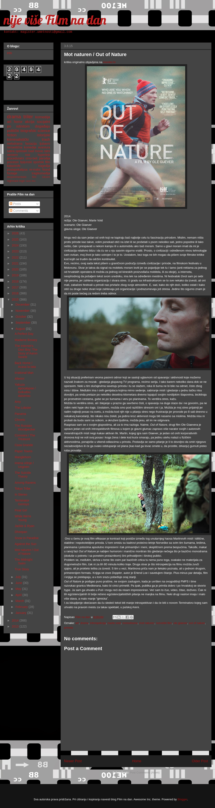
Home (137, 761)
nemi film (31, 181)
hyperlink (44, 155)
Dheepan (21, 532)
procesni (13, 162)
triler (28, 116)
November (22, 310)
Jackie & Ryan (24, 526)
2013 (16, 626)
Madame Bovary (26, 340)
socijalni (43, 122)
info (9, 53)
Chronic (20, 419)
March (20, 601)
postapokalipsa (17, 169)
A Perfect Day (24, 334)
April (18, 595)
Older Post (200, 761)
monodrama (130, 623)
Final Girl (21, 510)
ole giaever (180, 623)
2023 (16, 251)
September (23, 322)
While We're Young (23, 518)
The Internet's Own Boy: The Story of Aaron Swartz (26, 351)
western (12, 155)
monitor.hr (109, 62)
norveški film (164, 623)
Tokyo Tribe (22, 488)
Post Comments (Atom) (144, 772)
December (22, 304)
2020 (16, 269)
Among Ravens (25, 482)
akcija (29, 122)
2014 (16, 620)
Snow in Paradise (27, 538)
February (22, 607)
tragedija (44, 166)
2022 (16, 257)
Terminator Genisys (22, 502)
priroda (68, 627)
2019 (16, 275)
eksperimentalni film (21, 177)
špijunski (26, 162)
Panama (20, 414)
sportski (38, 162)
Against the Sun (25, 544)
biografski (28, 131)
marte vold (114, 623)
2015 (16, 299)
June (19, 583)
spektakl (21, 151)
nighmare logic (16, 180)
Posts (15, 204)
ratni (47, 151)
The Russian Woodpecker (25, 427)
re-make (35, 169)
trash (46, 139)
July (18, 577)
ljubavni (45, 143)
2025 (16, 239)
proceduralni (15, 158)
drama (84, 623)
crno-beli (32, 158)
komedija (42, 117)
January (21, 613)
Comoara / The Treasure (25, 437)
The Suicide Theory (23, 474)
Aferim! (19, 378)
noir (27, 155)
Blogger (182, 799)
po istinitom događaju (28, 126)
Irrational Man (24, 372)
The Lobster (23, 407)
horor (18, 122)
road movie (35, 151)
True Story (22, 569)
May (18, 589)
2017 (16, 287)
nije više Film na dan (55, 19)
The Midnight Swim (23, 561)
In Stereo (21, 494)
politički (13, 131)
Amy (18, 401)
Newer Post (73, 761)
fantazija (31, 143)
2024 (16, 245)
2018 (16, 281)
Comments (19, 210)
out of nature (197, 623)
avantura (44, 147)
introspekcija (98, 623)
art (77, 623)
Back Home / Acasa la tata (25, 364)
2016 (16, 293)
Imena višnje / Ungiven (24, 465)
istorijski (43, 135)
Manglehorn (23, 457)
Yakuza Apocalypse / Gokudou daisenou (25, 390)
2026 (16, 233)
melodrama (14, 143)
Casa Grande (24, 445)
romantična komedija (21, 147)
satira (10, 151)
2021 (16, 263)
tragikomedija (41, 173)
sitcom (46, 177)
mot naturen (146, 623)
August (20, 328)
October (21, 316)
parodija (44, 158)
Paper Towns (23, 451)
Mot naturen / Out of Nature (27, 551)
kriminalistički (18, 139)
